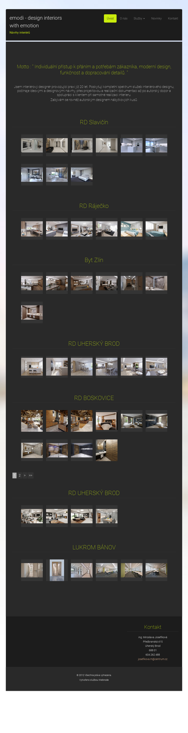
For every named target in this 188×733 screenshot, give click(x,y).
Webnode (104, 722)
